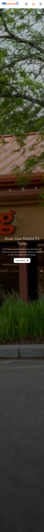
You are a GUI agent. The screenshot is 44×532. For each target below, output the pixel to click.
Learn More (20, 260)
